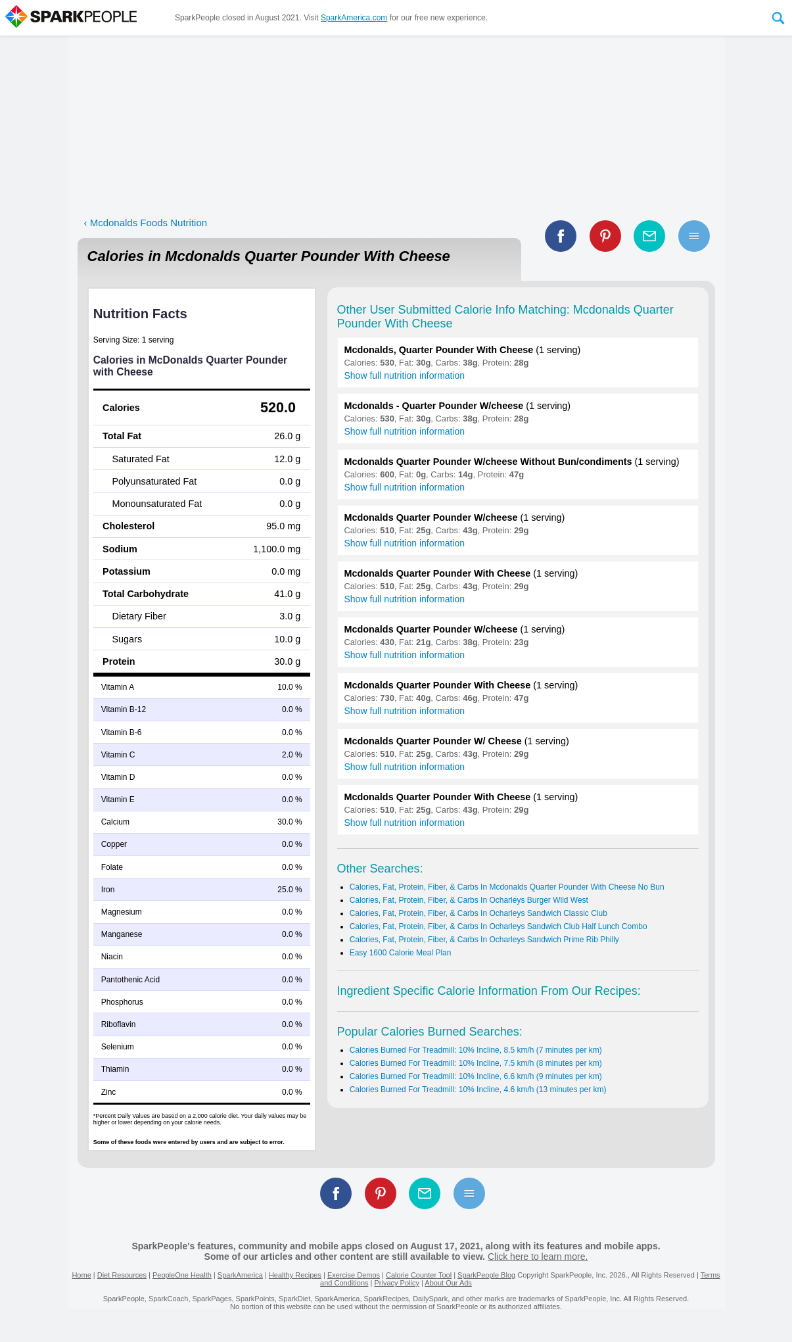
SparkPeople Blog (486, 1275)
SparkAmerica (240, 1275)
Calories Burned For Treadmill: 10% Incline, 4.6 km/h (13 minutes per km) (478, 1089)
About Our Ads (448, 1283)
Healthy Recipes (295, 1275)
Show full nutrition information (404, 375)
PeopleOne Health (182, 1275)
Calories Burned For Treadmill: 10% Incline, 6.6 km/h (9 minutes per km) (476, 1076)
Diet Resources (122, 1275)
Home (81, 1275)
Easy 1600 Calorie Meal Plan (401, 952)
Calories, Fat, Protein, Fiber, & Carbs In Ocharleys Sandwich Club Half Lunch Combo (498, 926)
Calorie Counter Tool (419, 1275)
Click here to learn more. (538, 1256)
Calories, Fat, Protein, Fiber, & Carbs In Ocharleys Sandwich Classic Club (478, 913)
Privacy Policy (396, 1283)
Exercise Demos (353, 1275)
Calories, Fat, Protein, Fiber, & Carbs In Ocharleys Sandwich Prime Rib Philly (484, 939)
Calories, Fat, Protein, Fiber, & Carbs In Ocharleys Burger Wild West (469, 900)
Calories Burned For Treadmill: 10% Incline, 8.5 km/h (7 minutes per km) (476, 1050)
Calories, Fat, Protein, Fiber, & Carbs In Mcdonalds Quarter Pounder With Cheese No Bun (507, 887)
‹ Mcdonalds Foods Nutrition (146, 222)
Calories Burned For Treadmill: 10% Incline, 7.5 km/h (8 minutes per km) (476, 1063)
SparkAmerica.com (354, 17)
